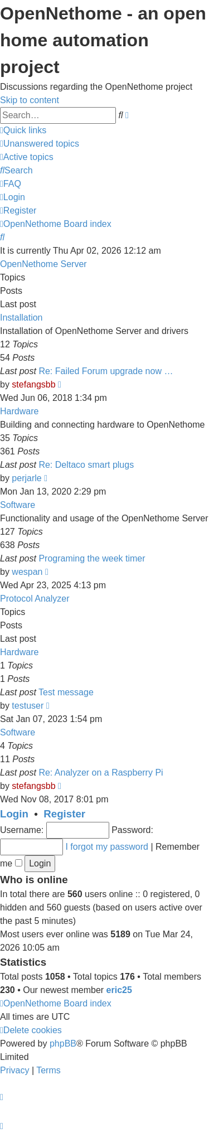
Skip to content (29, 100)
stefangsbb (33, 384)
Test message (66, 692)
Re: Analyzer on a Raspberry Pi (100, 772)
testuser (27, 705)
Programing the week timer (91, 558)
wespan (27, 572)
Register (64, 814)
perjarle (26, 478)
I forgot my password (106, 846)
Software (17, 505)
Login (14, 814)
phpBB (63, 1043)
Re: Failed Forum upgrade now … (105, 371)
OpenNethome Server (43, 264)
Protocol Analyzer (35, 598)
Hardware (19, 411)
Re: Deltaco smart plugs (86, 464)
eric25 (119, 990)
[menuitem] (39, 143)
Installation (21, 317)
